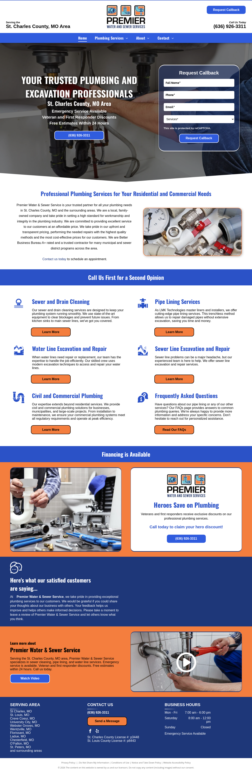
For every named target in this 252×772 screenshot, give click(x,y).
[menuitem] (82, 38)
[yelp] (97, 731)
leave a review (20, 614)
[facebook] (90, 731)
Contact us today (54, 259)
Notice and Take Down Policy (146, 762)
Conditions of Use (120, 762)
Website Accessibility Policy (177, 762)
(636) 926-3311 (230, 26)
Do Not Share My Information (94, 762)
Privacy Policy (68, 762)
